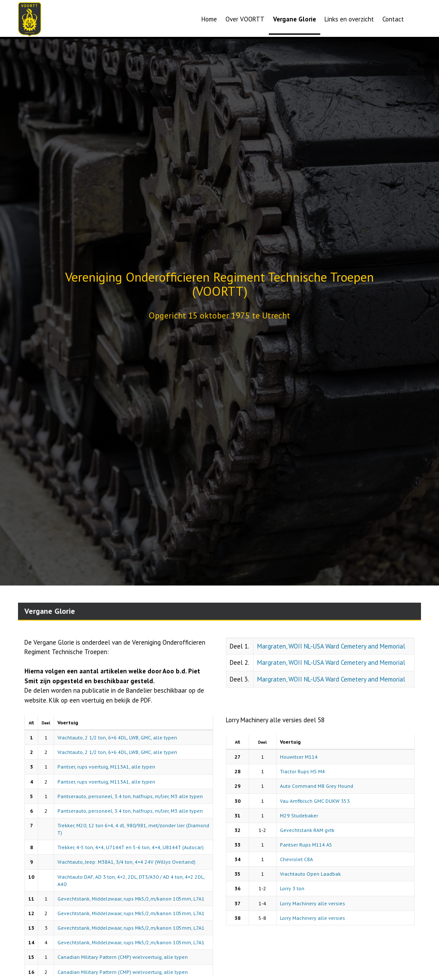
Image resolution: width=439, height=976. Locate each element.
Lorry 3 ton (292, 888)
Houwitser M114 (299, 757)
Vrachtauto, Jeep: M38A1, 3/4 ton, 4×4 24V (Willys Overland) (126, 862)
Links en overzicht (349, 19)
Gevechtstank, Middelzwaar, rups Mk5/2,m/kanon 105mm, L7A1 (130, 898)
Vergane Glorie (294, 19)
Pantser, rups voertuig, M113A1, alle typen (106, 766)
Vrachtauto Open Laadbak (310, 874)
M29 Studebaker (299, 815)
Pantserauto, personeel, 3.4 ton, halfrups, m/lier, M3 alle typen (130, 796)
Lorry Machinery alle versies (312, 903)
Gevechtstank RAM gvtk (307, 830)
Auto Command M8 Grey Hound (316, 786)
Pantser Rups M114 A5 (306, 844)
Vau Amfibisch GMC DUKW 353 (315, 801)
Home (209, 19)
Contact (393, 19)
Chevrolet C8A (296, 859)
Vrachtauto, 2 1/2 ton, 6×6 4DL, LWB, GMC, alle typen (117, 737)
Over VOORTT (245, 19)
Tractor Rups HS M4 (302, 771)
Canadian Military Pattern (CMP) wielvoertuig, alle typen (122, 957)
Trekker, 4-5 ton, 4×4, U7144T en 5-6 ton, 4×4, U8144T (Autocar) (130, 847)
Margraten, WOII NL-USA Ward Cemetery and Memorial (331, 646)
